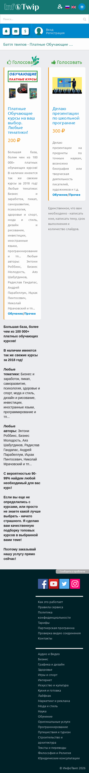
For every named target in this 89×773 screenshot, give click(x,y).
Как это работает (50, 602)
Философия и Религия (54, 753)
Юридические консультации (59, 758)
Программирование (53, 727)
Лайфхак (44, 695)
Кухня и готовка (49, 690)
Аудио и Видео (49, 654)
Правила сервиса (50, 607)
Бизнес (43, 659)
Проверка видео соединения (59, 633)
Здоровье (45, 669)
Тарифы (44, 623)
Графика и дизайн (51, 664)
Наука (42, 711)
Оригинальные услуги (54, 721)
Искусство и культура (53, 685)
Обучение (15, 313)
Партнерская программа (56, 628)
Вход (49, 29)
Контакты (45, 638)
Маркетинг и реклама (54, 701)
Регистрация (55, 33)
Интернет (45, 680)
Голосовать (22, 62)
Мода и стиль (48, 706)
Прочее (30, 313)
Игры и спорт (47, 675)
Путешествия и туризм (54, 732)
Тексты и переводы (52, 748)
